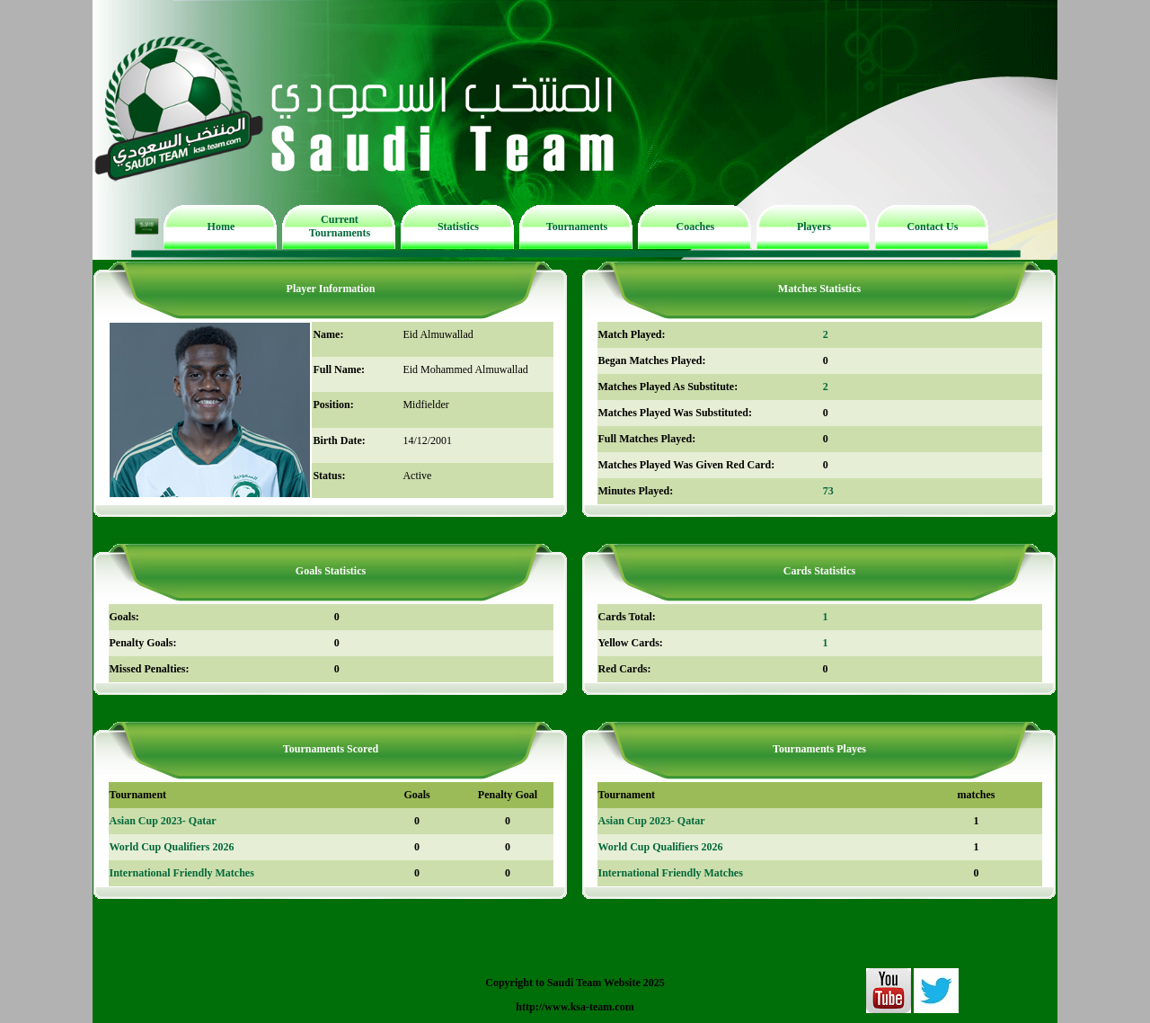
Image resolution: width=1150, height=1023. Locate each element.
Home (221, 226)
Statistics (458, 226)
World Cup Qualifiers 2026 (172, 847)
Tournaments (576, 226)
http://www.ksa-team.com (574, 1007)
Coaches (696, 226)
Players (814, 226)
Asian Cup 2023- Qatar (163, 820)
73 (828, 491)
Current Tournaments (339, 226)
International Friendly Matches (182, 873)
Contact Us (932, 226)
